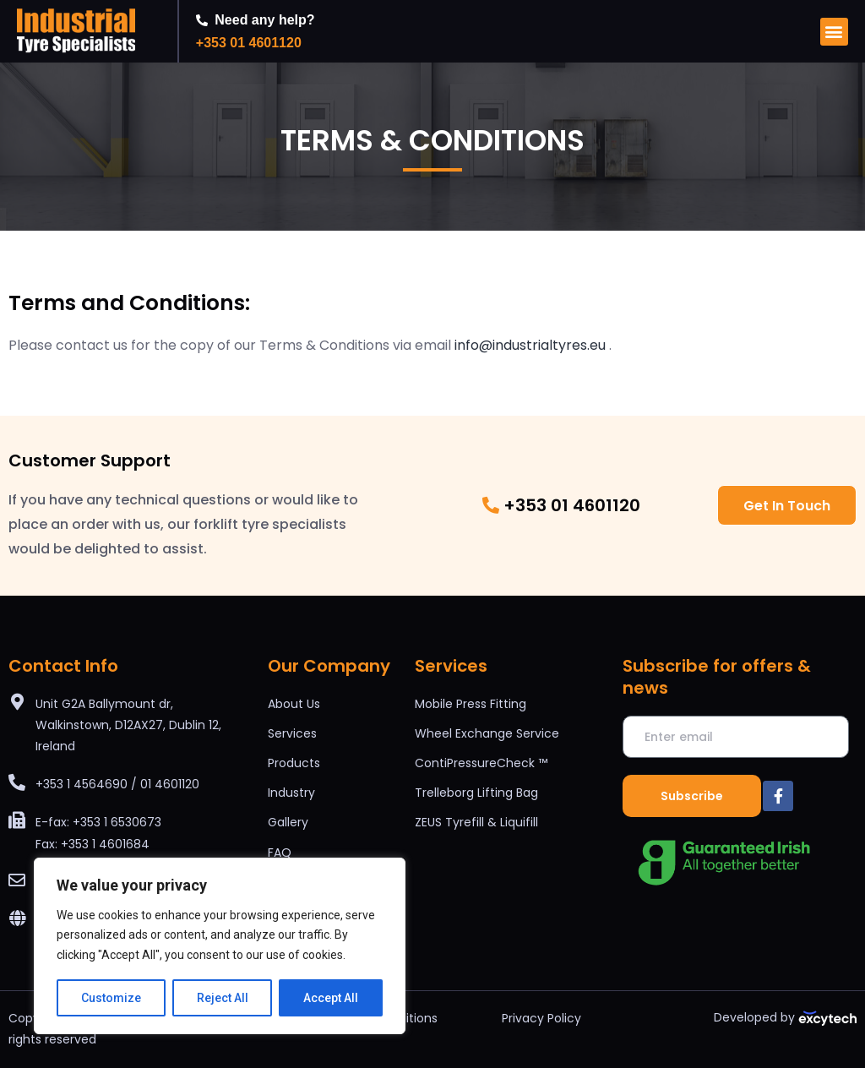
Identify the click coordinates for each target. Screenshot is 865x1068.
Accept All (330, 998)
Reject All (222, 998)
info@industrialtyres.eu (530, 345)
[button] (834, 32)
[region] (219, 946)
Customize (111, 998)
